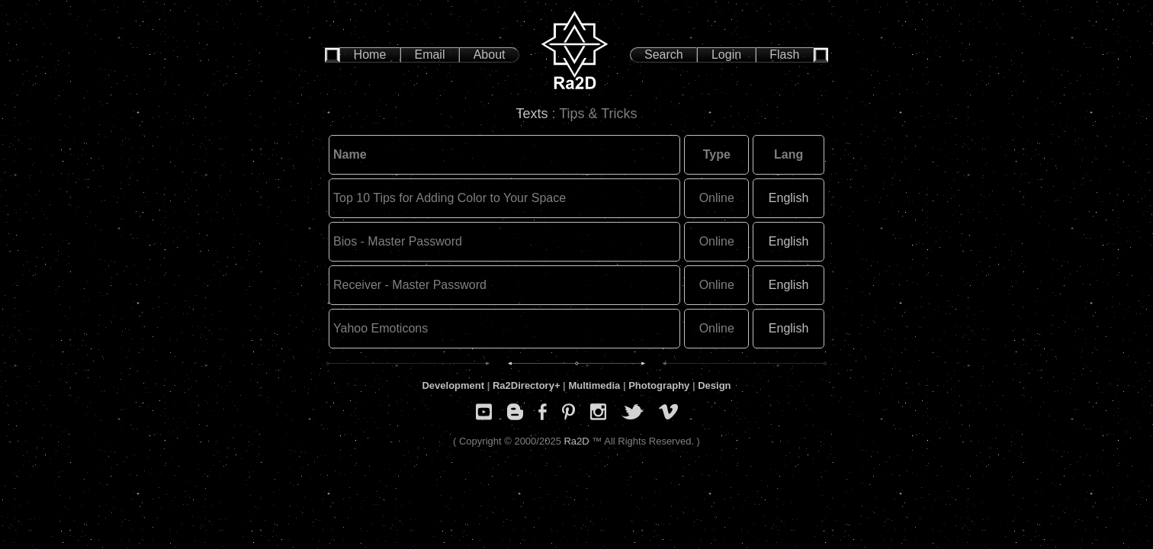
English (788, 197)
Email (429, 54)
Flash (784, 54)
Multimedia (594, 385)
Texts (533, 113)
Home (370, 54)
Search (663, 54)
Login (726, 54)
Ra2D (576, 441)
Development (453, 385)
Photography (658, 385)
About (490, 54)
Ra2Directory (523, 385)
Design (714, 385)
